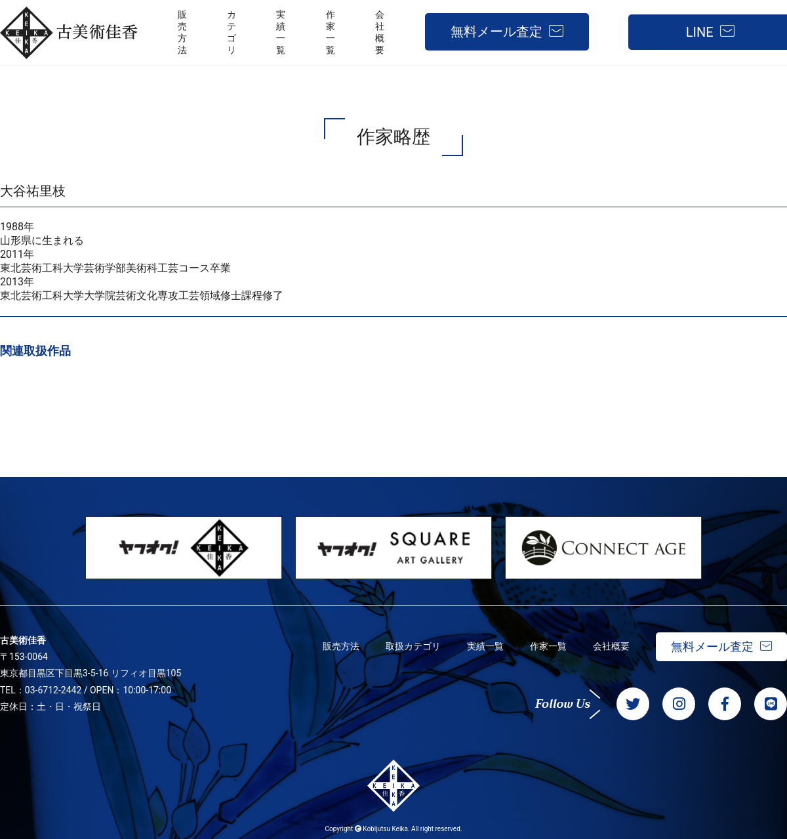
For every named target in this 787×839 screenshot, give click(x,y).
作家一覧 (548, 646)
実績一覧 (485, 646)
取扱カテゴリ (413, 646)
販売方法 (341, 646)
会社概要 (611, 646)
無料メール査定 (496, 31)
